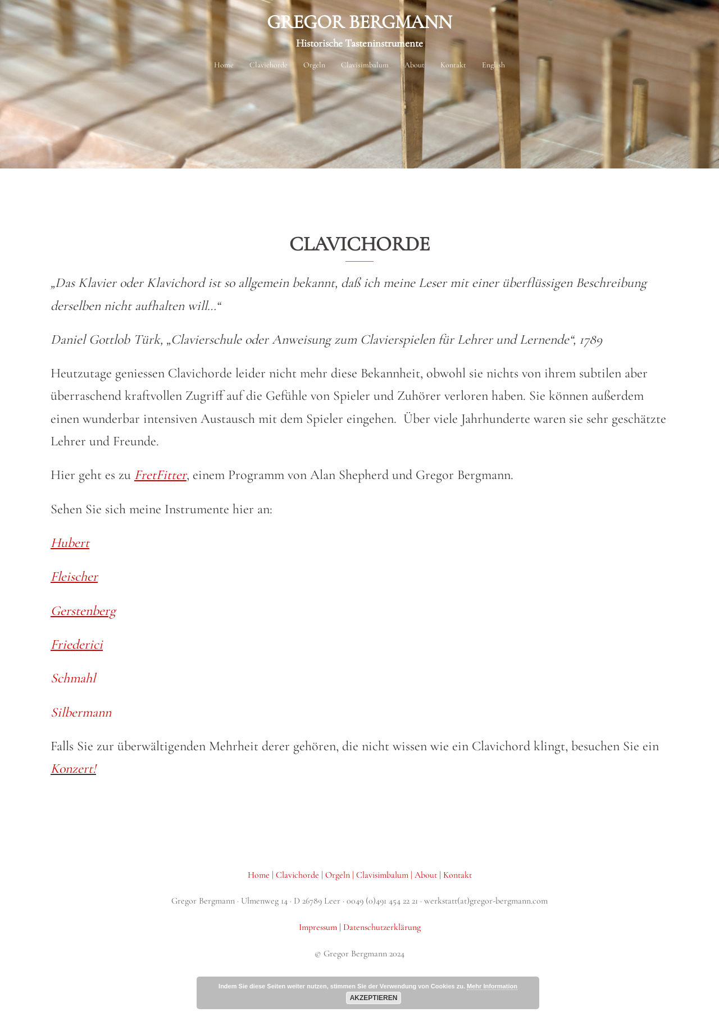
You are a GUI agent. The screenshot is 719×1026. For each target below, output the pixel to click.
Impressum (319, 927)
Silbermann (81, 712)
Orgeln (314, 65)
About (414, 65)
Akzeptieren (374, 998)
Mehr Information (492, 986)
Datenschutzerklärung (382, 927)
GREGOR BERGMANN (359, 22)
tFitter (169, 475)
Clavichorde (298, 875)
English (493, 65)
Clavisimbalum (365, 65)
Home (224, 65)
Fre (143, 475)
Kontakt (453, 65)
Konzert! (73, 768)
